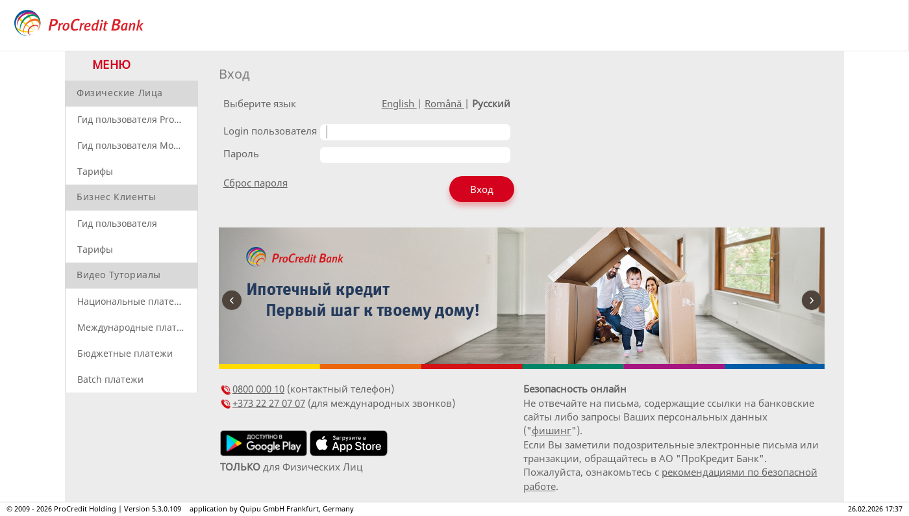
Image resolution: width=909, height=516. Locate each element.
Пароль (241, 153)
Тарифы (95, 171)
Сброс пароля (255, 182)
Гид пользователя (117, 223)
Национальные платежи (132, 301)
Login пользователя (270, 130)
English (399, 103)
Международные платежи (136, 327)
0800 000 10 (258, 388)
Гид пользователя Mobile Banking (137, 145)
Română (444, 103)
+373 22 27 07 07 (268, 402)
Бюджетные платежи (125, 353)
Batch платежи (110, 379)
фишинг (551, 430)
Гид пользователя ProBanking (137, 119)
